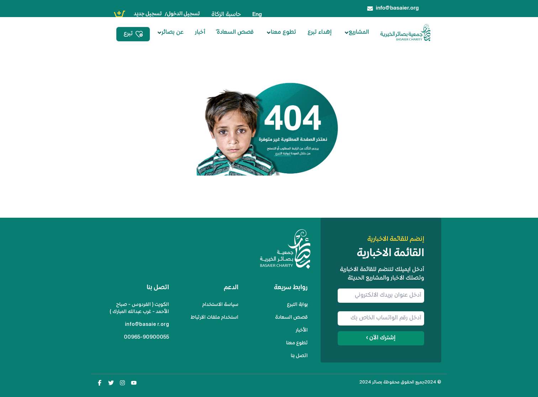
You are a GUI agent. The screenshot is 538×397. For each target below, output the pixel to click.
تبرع (133, 34)
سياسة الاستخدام (220, 305)
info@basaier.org (147, 325)
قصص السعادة (291, 317)
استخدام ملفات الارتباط (214, 317)
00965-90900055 (146, 337)
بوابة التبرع (297, 305)
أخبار (200, 32)
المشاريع (356, 32)
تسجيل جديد (148, 14)
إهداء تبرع (319, 32)
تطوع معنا (281, 32)
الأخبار (302, 330)
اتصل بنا (299, 356)
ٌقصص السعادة (235, 32)
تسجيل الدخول (183, 14)
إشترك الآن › (381, 338)
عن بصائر (170, 32)
